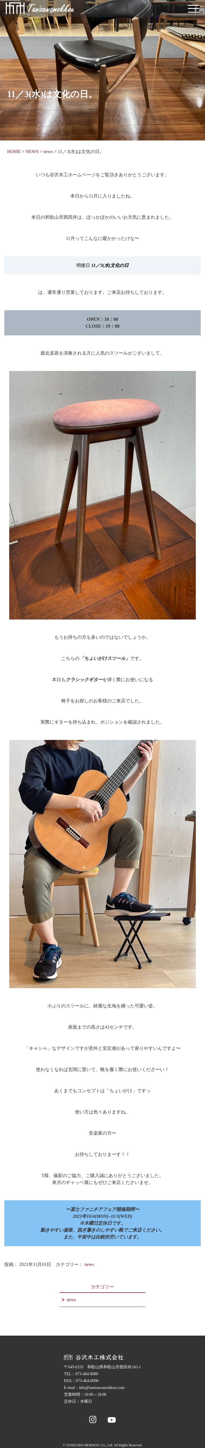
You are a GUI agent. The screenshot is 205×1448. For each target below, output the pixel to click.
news (89, 1264)
